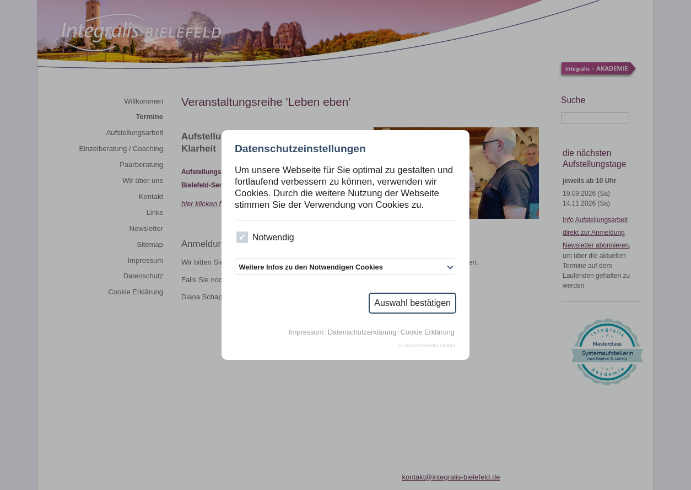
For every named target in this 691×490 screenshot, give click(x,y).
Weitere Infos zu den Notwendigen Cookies (310, 267)
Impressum (306, 332)
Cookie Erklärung (428, 332)
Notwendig (265, 237)
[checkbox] (242, 237)
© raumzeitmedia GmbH (426, 345)
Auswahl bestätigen (412, 303)
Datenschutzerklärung (362, 332)
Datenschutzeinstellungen (300, 148)
